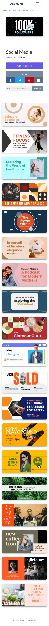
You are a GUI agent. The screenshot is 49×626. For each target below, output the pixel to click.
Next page (32, 620)
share (25, 74)
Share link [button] (38, 88)
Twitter (35, 10)
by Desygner (11, 57)
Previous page (18, 620)
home (4, 10)
